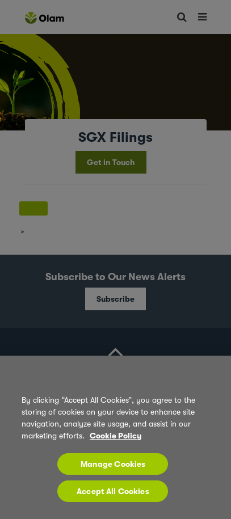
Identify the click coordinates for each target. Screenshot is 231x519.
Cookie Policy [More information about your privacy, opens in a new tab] (115, 435)
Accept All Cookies (113, 491)
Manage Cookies (113, 464)
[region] (115, 437)
